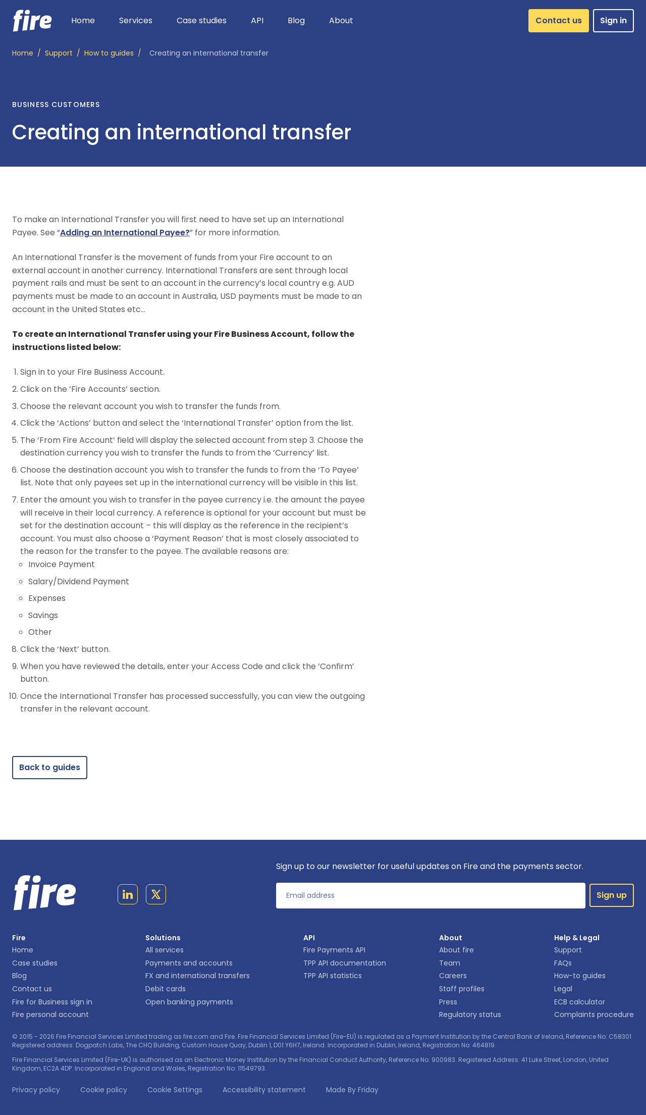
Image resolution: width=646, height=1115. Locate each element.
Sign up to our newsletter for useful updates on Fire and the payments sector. (429, 866)
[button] (135, 20)
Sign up (612, 895)
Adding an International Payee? (125, 232)
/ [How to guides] (112, 53)
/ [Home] (26, 53)
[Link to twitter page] (156, 896)
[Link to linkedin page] (128, 896)
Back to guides (49, 767)
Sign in (613, 20)
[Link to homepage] (32, 21)
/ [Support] (62, 53)
